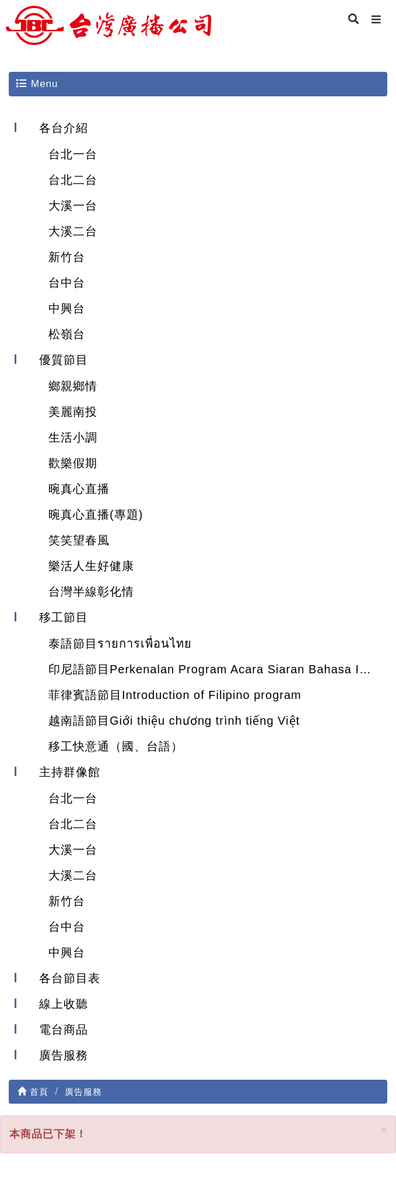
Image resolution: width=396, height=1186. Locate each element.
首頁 (32, 1092)
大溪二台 (72, 231)
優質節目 (63, 359)
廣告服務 (63, 1055)
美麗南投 (72, 411)
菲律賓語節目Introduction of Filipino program (175, 694)
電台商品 (63, 1029)
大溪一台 (72, 205)
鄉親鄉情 (72, 386)
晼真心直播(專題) (95, 514)
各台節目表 (69, 978)
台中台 (66, 282)
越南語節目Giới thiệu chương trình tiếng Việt (174, 720)
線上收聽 (63, 1003)
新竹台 (66, 257)
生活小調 (72, 437)
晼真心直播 (79, 488)
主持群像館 (69, 772)
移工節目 (63, 617)
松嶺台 (66, 334)
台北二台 (72, 179)
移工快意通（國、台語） (115, 746)
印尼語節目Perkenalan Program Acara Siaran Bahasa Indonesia (217, 669)
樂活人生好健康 (91, 565)
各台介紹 (63, 127)
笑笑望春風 (79, 540)
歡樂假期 (72, 463)
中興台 (66, 308)
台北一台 (72, 154)
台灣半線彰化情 (91, 591)
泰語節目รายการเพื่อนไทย (120, 643)
